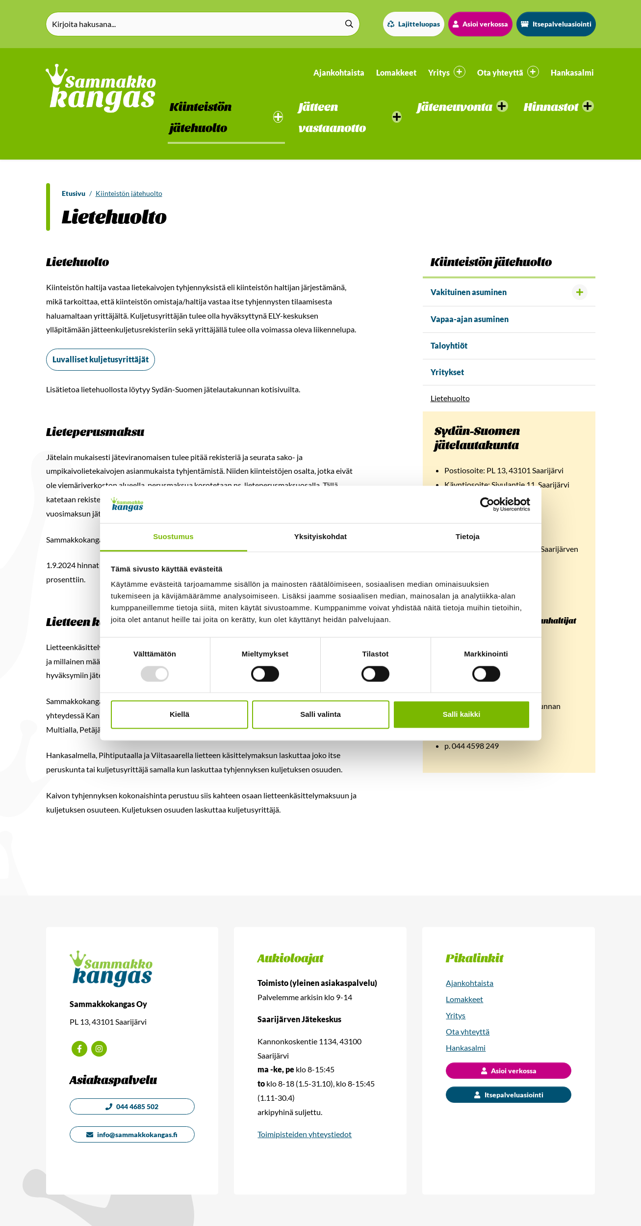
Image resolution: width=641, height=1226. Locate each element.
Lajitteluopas (413, 24)
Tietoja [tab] (468, 537)
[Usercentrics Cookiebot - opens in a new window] (487, 504)
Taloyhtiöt (449, 345)
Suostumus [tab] (173, 537)
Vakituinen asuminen (469, 292)
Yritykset (447, 372)
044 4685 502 (131, 1106)
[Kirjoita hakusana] (203, 24)
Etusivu (73, 193)
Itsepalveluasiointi (556, 24)
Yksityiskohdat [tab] (320, 537)
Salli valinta (320, 714)
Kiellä (179, 714)
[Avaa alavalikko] (580, 292)
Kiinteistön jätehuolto (129, 193)
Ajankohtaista (338, 72)
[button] (226, 118)
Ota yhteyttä (467, 1031)
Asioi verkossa (480, 24)
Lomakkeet (396, 72)
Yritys (455, 1015)
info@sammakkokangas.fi (132, 1134)
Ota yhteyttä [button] (508, 72)
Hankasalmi (572, 72)
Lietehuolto (450, 398)
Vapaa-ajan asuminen (470, 319)
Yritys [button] (446, 72)
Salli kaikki (462, 714)
